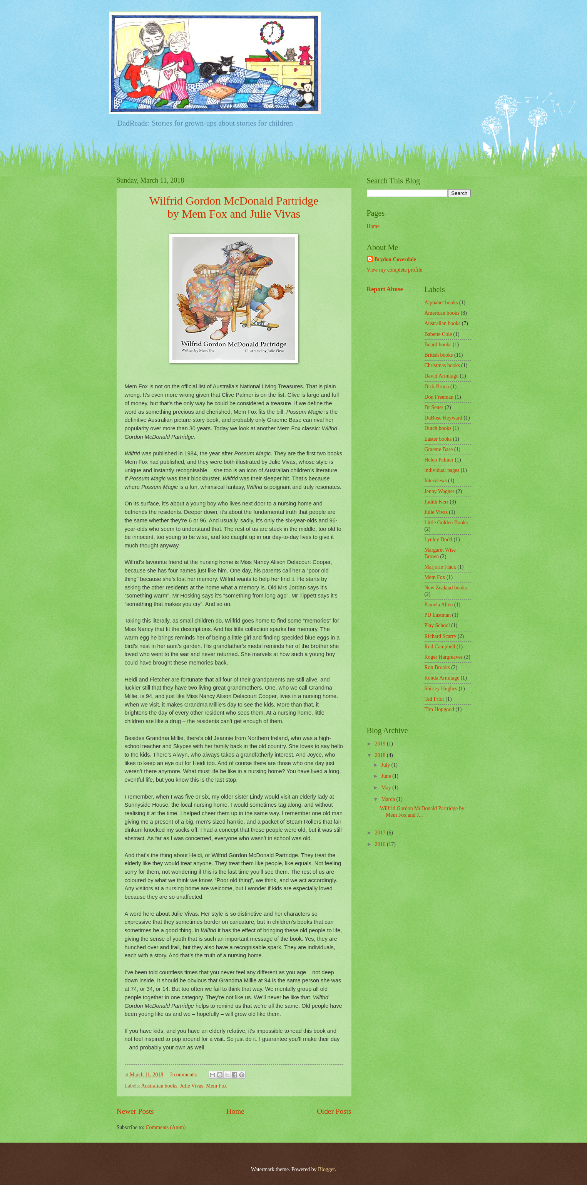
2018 (381, 755)
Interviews (436, 480)
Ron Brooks (437, 667)
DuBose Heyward (443, 418)
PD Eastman (438, 615)
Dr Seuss (434, 407)
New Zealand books (446, 588)
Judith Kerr (436, 502)
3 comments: (184, 1075)
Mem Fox (216, 1086)
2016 (381, 844)
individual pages (442, 470)
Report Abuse (385, 289)
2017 (381, 833)
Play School (437, 625)
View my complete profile (394, 270)
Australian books (159, 1086)
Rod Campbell (440, 647)
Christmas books (442, 365)
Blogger (326, 1169)
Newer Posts (135, 1111)
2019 (381, 744)
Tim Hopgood (439, 709)
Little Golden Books (446, 522)
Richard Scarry (441, 636)
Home (235, 1111)
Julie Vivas (192, 1086)
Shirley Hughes (441, 689)
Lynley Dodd (438, 539)
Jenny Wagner (440, 491)
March (388, 799)
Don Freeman (439, 397)
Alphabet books (441, 302)
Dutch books (438, 428)
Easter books (438, 439)
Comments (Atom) (165, 1127)
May (386, 788)
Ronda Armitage (442, 678)
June (386, 776)
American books (442, 313)
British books (439, 355)
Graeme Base (439, 449)
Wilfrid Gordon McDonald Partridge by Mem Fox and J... (422, 812)
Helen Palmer (439, 460)
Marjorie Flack (440, 567)
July (386, 765)
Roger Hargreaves (444, 657)
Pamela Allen (439, 605)
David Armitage (442, 376)
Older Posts (334, 1111)
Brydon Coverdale (395, 259)
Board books (438, 344)
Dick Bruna (437, 386)
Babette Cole (438, 334)
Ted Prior (435, 699)
